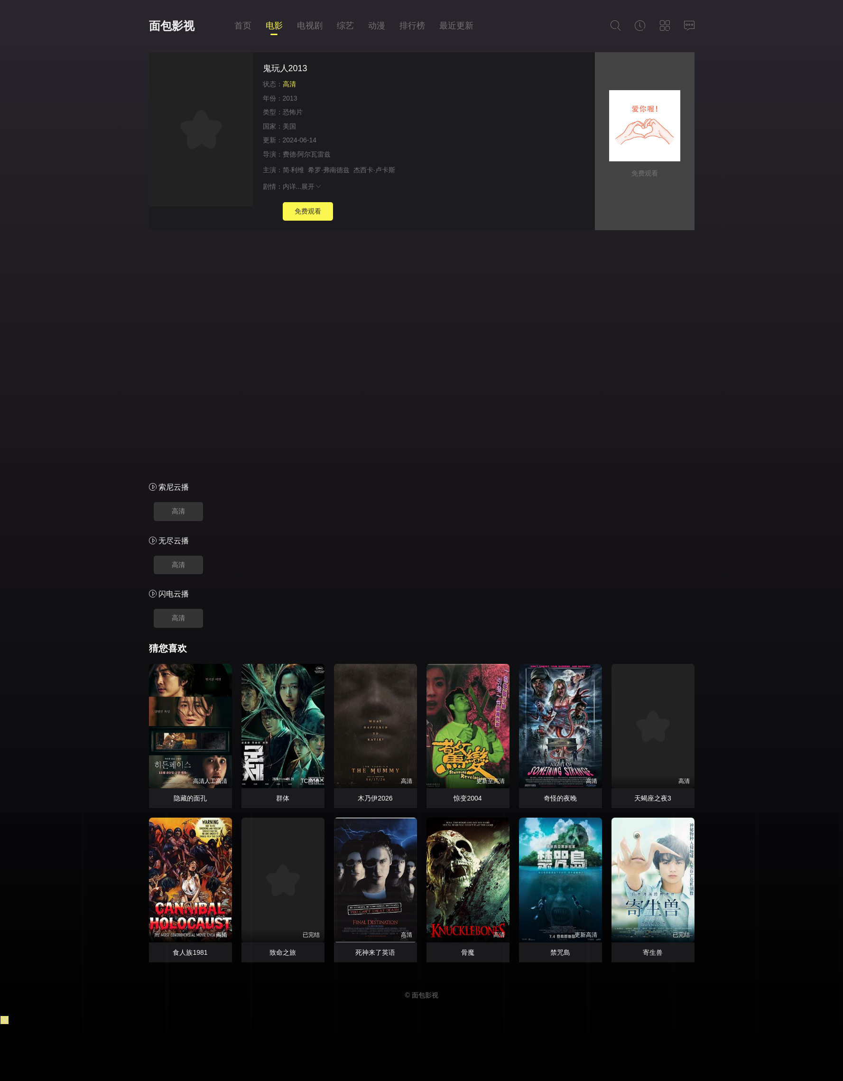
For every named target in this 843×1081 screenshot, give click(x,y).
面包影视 (172, 25)
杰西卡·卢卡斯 (374, 170)
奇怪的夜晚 (560, 798)
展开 (311, 186)
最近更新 (456, 25)
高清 (178, 511)
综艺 (345, 25)
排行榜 (412, 25)
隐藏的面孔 (190, 798)
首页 (242, 25)
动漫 (376, 25)
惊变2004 (468, 798)
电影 (274, 25)
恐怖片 (293, 112)
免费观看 (308, 211)
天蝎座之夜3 (652, 798)
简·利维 (294, 170)
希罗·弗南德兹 (329, 170)
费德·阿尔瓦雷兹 (307, 154)
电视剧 (310, 25)
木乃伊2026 (375, 798)
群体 (282, 798)
